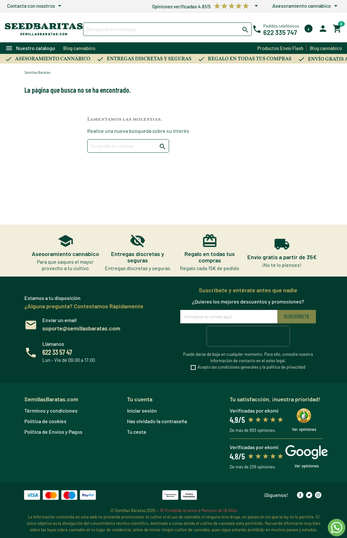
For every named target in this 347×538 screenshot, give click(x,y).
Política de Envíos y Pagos (53, 432)
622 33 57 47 (57, 352)
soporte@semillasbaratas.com (81, 328)
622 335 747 (280, 32)
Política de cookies (45, 421)
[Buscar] (167, 29)
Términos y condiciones (51, 410)
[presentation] (248, 336)
